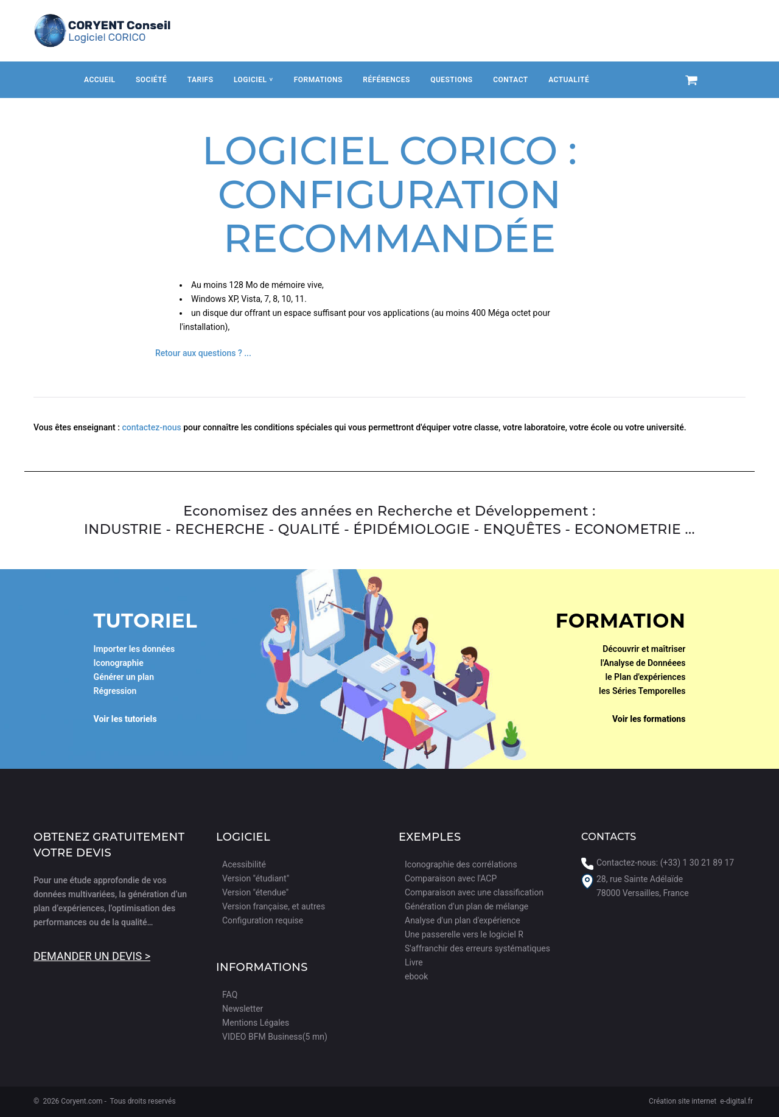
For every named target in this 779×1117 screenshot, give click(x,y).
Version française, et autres (273, 906)
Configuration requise (262, 920)
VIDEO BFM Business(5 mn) (274, 1037)
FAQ (229, 995)
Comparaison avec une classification (474, 892)
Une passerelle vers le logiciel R (464, 934)
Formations (318, 79)
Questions (451, 79)
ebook (416, 976)
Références (386, 79)
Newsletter (242, 1009)
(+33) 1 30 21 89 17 (697, 862)
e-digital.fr (736, 1101)
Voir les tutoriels (125, 719)
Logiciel (253, 80)
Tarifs (200, 79)
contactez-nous (151, 427)
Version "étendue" (255, 892)
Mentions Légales (255, 1023)
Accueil (100, 79)
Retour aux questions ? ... (203, 353)
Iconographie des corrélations (461, 864)
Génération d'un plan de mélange (466, 906)
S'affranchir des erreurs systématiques (477, 948)
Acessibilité (244, 864)
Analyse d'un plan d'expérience (462, 920)
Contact (510, 79)
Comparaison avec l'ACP (451, 878)
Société (151, 79)
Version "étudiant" (255, 878)
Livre (414, 962)
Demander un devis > (91, 956)
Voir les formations (649, 719)
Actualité (568, 79)
